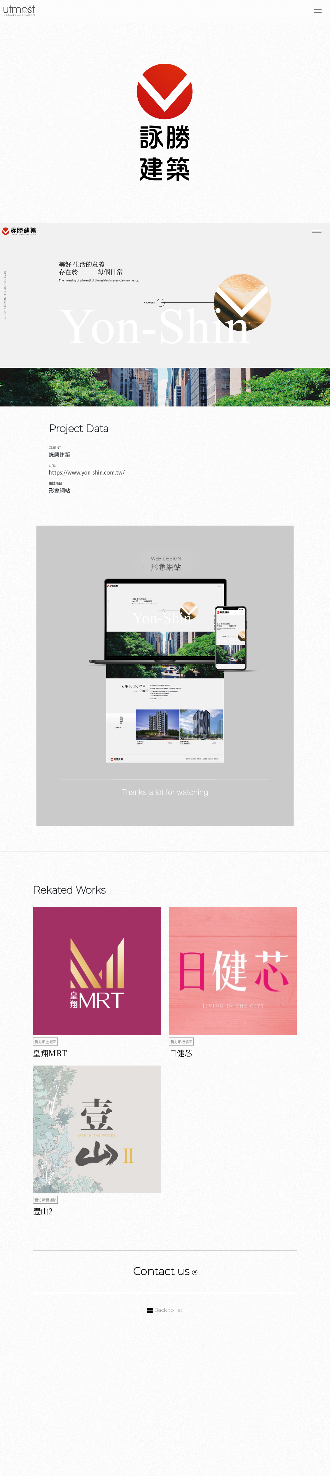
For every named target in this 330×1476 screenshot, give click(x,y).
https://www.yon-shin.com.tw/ (87, 472)
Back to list (165, 1310)
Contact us (165, 1271)
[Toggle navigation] (318, 9)
